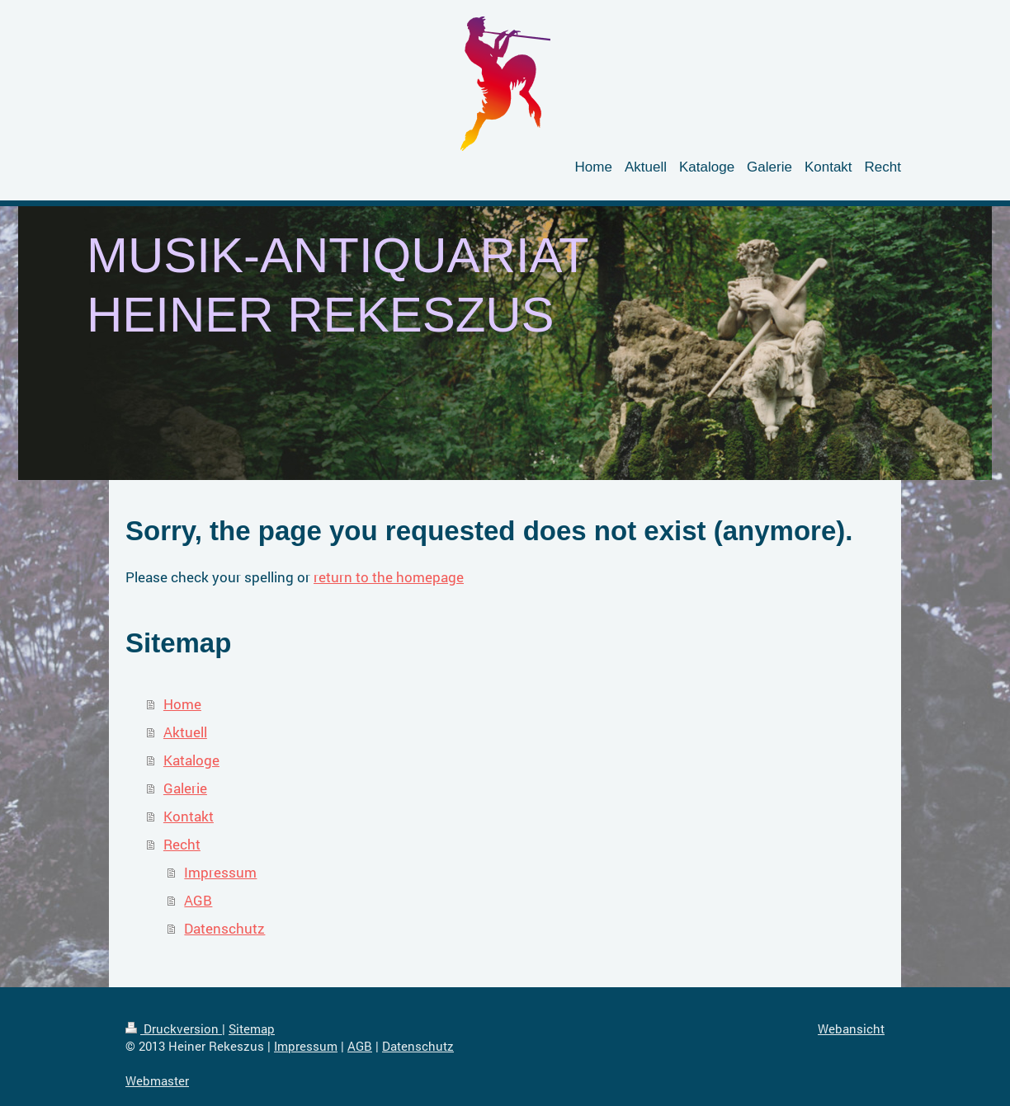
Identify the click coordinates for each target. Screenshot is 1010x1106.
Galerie (185, 788)
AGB (198, 900)
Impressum (220, 872)
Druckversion (173, 1028)
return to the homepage (389, 576)
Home (182, 703)
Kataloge (191, 760)
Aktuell (185, 731)
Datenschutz (224, 928)
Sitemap (252, 1028)
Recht (182, 844)
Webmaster (157, 1080)
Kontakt (188, 816)
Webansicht (851, 1028)
